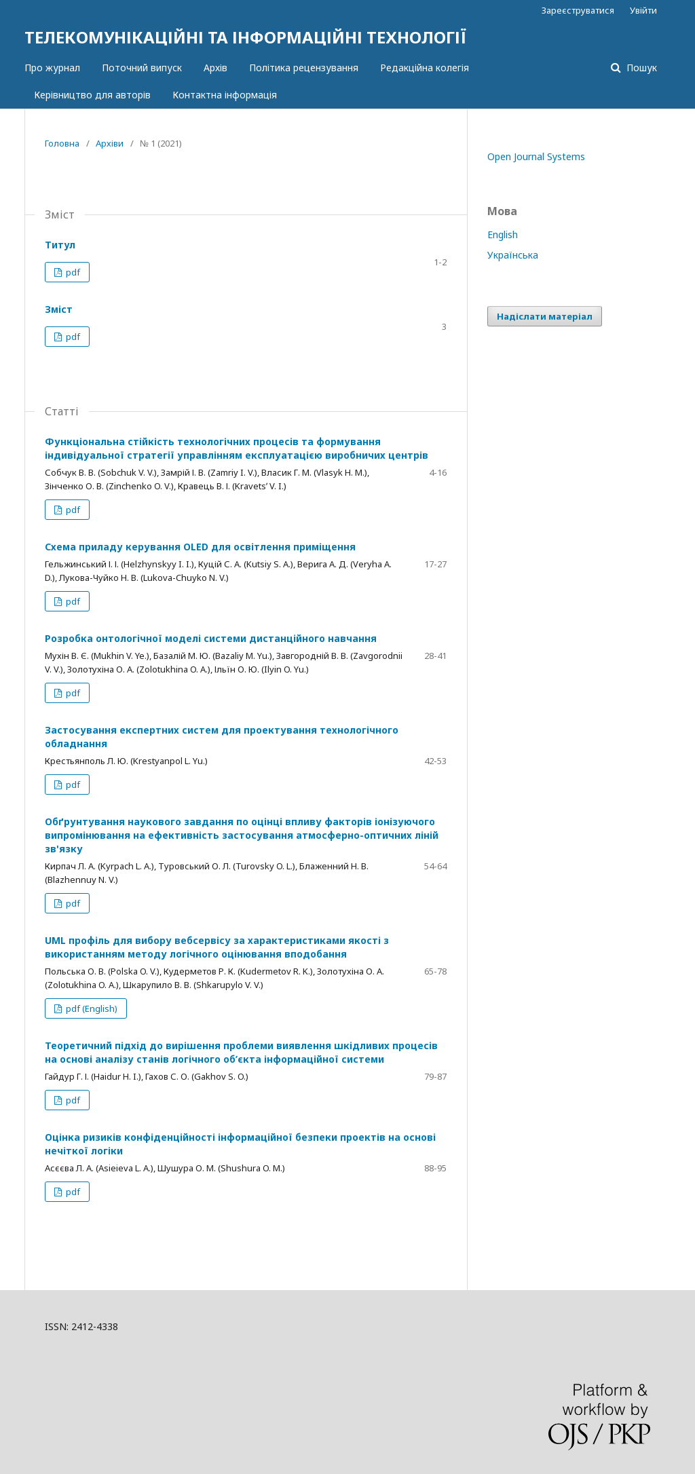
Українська (512, 254)
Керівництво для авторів (92, 94)
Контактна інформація (224, 94)
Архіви (110, 143)
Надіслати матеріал (545, 316)
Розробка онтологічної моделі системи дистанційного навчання (211, 638)
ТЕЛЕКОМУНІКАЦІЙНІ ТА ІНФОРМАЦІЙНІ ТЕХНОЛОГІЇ (245, 37)
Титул (60, 244)
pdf (72, 272)
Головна (62, 143)
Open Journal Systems (536, 156)
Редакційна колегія (424, 67)
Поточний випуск (142, 67)
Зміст (59, 309)
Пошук (640, 67)
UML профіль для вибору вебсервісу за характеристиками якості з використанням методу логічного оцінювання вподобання (217, 947)
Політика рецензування (303, 67)
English (502, 234)
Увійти (643, 10)
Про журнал (52, 67)
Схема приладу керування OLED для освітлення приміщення (200, 546)
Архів (215, 67)
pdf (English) (90, 1008)
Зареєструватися (578, 10)
